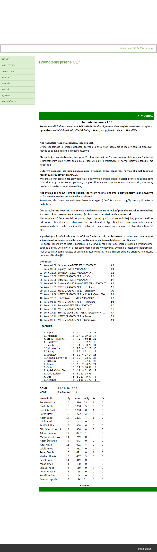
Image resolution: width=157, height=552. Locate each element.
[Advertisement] (96, 89)
